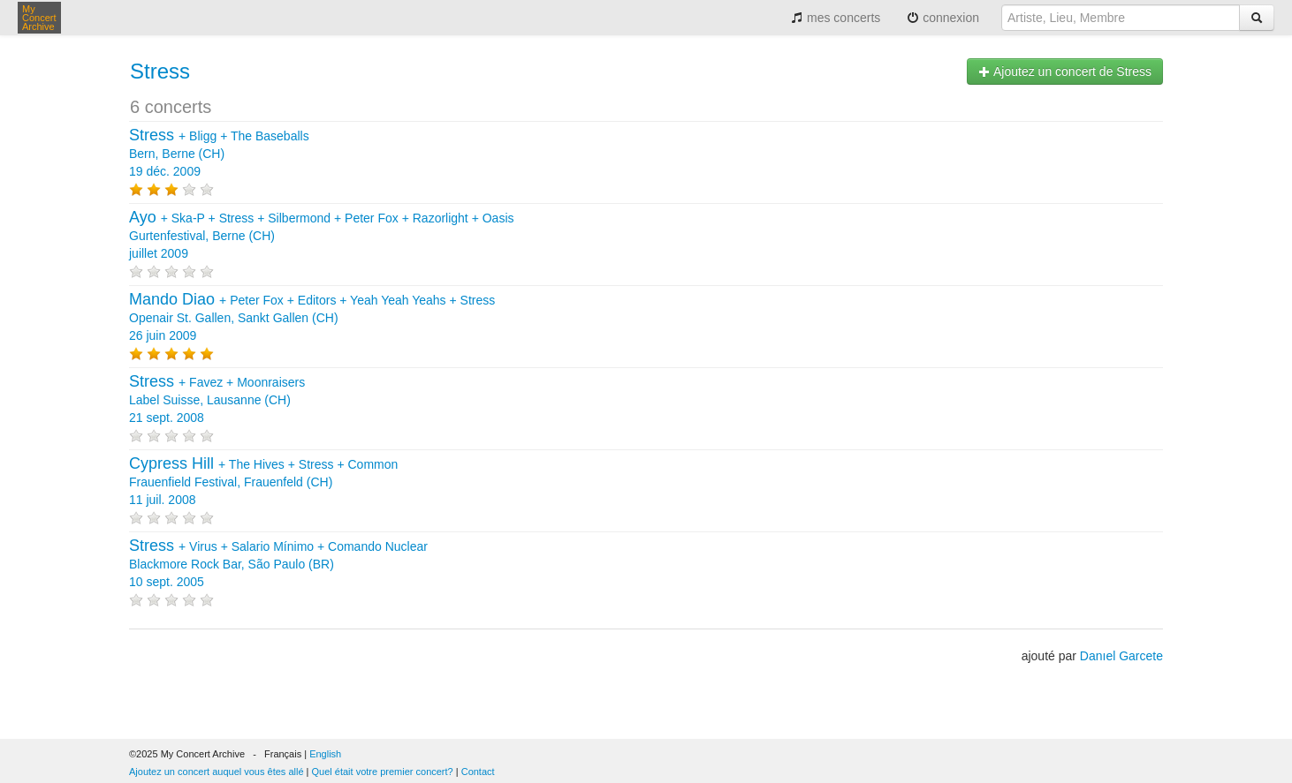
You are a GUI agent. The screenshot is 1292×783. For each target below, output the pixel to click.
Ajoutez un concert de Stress (1064, 71)
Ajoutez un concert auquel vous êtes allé (216, 771)
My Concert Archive (39, 18)
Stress (160, 71)
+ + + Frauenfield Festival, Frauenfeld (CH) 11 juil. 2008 (263, 482)
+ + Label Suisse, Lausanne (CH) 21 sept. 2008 (217, 400)
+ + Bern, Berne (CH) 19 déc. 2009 (219, 153)
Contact (478, 771)
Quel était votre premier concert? (382, 771)
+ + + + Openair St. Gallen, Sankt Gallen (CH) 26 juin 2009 (312, 318)
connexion (943, 18)
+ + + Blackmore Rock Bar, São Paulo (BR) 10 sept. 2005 (278, 564)
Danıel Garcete (1121, 656)
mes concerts (835, 18)
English (325, 754)
